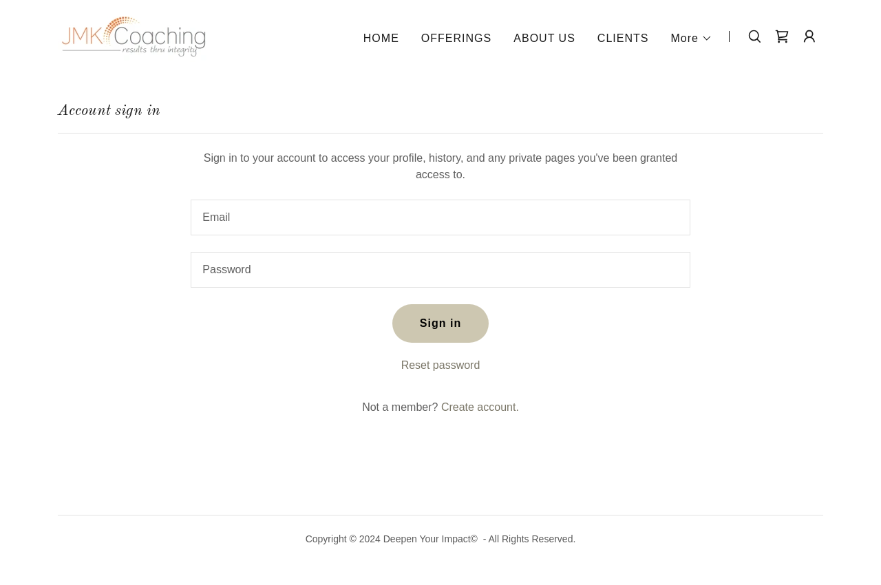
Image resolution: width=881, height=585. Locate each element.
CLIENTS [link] (623, 38)
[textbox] (440, 217)
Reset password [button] (440, 365)
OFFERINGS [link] (456, 38)
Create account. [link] (480, 407)
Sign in (440, 323)
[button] (691, 38)
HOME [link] (381, 38)
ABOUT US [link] (544, 38)
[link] (133, 35)
